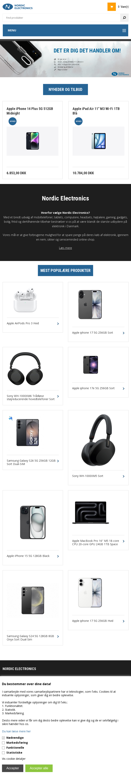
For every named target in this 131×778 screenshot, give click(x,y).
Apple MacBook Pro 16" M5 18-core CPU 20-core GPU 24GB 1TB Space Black (95, 544)
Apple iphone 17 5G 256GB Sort (92, 332)
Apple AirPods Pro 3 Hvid (23, 323)
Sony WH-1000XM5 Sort (87, 476)
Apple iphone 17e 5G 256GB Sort (93, 388)
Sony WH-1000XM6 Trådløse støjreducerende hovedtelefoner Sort (31, 397)
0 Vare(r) (123, 7)
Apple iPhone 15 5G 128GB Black (28, 556)
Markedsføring (17, 742)
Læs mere (65, 248)
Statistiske (14, 752)
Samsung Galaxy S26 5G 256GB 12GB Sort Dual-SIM (31, 462)
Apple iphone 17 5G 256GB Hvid (92, 621)
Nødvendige (15, 737)
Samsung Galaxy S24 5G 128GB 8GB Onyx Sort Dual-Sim (30, 638)
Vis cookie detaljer (14, 759)
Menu (12, 30)
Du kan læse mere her (16, 731)
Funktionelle (15, 747)
